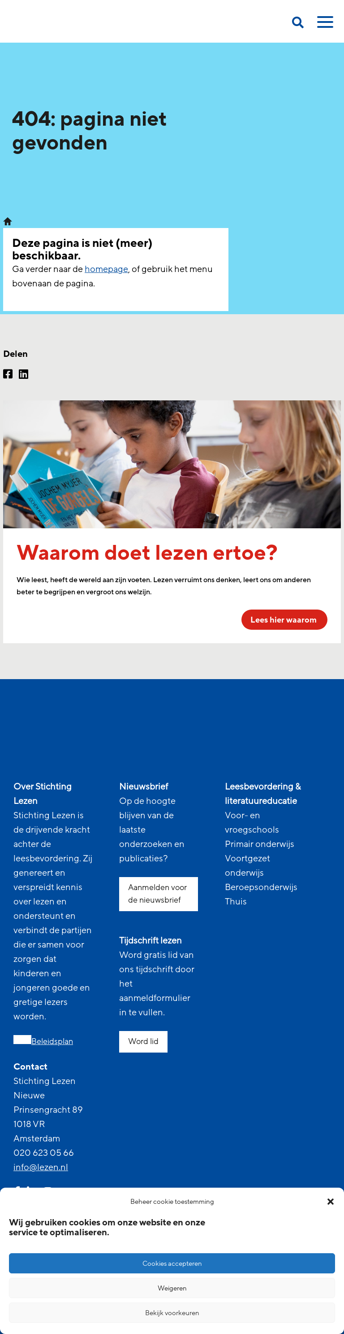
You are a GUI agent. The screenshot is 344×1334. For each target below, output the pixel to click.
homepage (106, 269)
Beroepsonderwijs (261, 887)
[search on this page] (298, 24)
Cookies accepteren (172, 1263)
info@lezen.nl (40, 1167)
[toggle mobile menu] (324, 25)
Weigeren (172, 1288)
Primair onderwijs (259, 844)
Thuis (236, 902)
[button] (330, 1201)
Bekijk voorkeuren (172, 1312)
